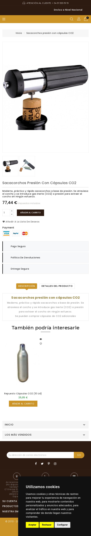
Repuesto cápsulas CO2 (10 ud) (23, 393)
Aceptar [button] (32, 525)
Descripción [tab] (26, 286)
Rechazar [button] (46, 525)
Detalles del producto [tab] (57, 286)
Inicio (9, 424)
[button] (79, 19)
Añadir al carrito (30, 212)
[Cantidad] (6, 212)
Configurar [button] (62, 525)
